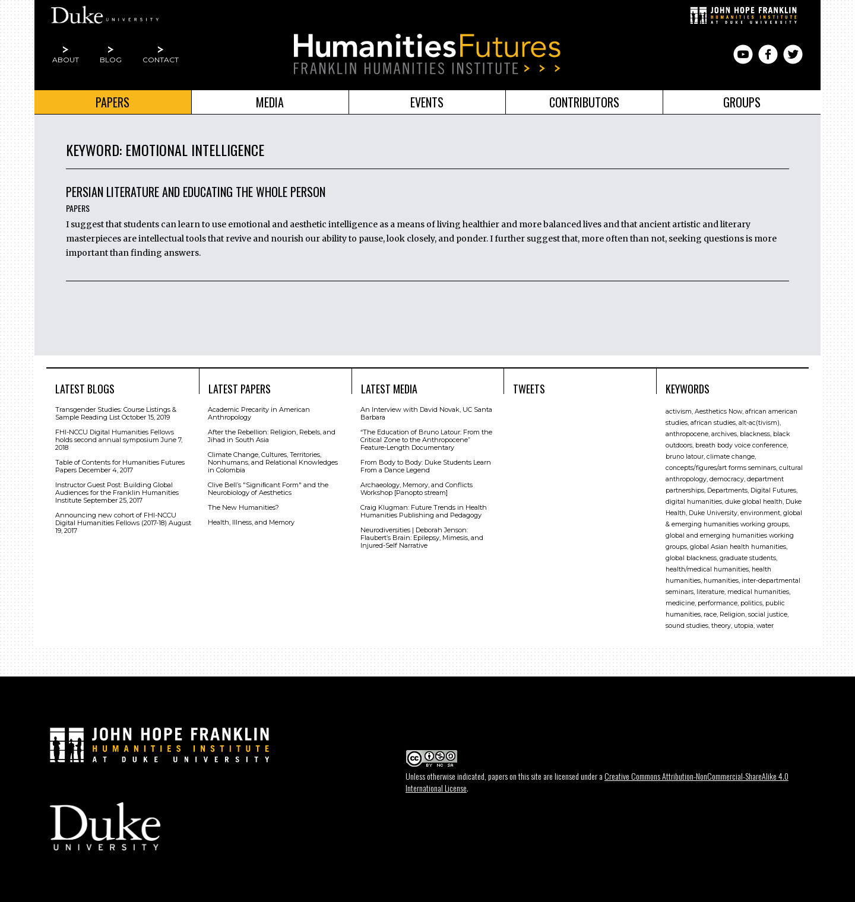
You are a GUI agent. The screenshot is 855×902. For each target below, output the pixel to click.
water (765, 626)
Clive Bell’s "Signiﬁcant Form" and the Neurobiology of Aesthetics (268, 489)
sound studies (687, 626)
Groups (742, 102)
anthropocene (687, 434)
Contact (160, 59)
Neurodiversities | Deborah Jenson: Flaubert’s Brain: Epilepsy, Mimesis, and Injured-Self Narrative (421, 538)
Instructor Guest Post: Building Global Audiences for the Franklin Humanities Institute (117, 492)
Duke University (713, 513)
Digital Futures (773, 490)
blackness (755, 434)
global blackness (691, 558)
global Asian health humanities (738, 547)
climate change (731, 456)
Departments (727, 490)
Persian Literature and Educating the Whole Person (195, 192)
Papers (112, 102)
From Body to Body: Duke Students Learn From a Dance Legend (425, 466)
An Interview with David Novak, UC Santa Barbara (426, 413)
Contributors (584, 102)
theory (721, 626)
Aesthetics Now (718, 411)
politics (751, 603)
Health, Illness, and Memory (251, 522)
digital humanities (694, 502)
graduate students (748, 558)
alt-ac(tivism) (759, 423)
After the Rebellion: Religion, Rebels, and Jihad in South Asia (271, 436)
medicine (680, 603)
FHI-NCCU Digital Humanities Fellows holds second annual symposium (114, 436)
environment (760, 513)
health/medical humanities (707, 569)
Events (427, 102)
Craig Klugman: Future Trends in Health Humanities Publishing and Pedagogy (423, 511)
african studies (713, 423)
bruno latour (685, 456)
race (710, 614)
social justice (767, 614)
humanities (721, 581)
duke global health (754, 502)
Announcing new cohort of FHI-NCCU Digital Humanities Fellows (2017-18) (115, 519)
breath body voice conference (741, 445)
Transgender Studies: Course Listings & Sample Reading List (115, 413)
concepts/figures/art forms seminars (721, 468)
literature (710, 592)
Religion (732, 614)
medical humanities (758, 592)
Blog (111, 59)
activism (679, 411)
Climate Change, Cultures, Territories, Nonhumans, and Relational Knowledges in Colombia (273, 462)
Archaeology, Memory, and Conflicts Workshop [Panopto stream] (416, 489)
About (65, 59)
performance (717, 603)
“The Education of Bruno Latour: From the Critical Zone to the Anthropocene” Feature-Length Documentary (426, 440)
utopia (743, 626)
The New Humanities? (243, 507)
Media (270, 102)
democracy (727, 479)
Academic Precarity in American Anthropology (259, 413)
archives (724, 434)
